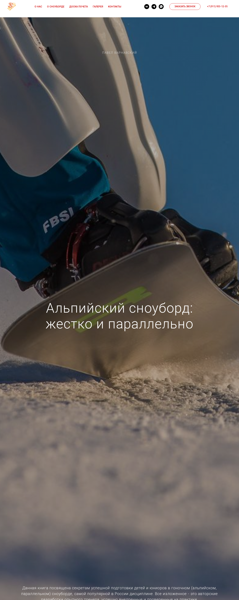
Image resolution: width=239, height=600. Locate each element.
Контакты (114, 6)
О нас (38, 6)
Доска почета (78, 6)
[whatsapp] (161, 6)
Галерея (98, 6)
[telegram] (153, 6)
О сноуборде (55, 6)
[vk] (146, 6)
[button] (185, 6)
